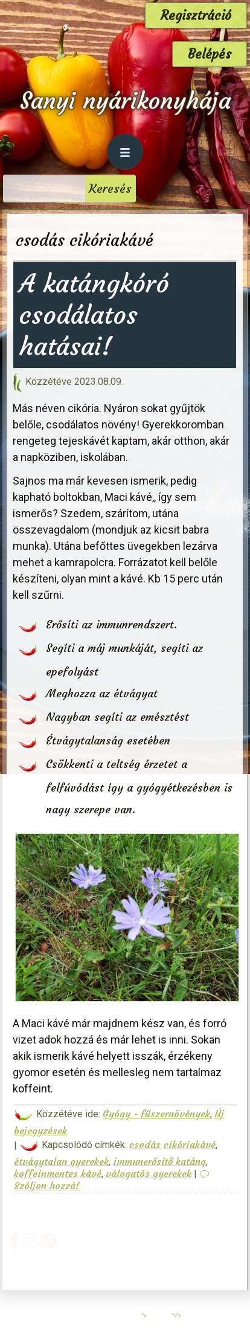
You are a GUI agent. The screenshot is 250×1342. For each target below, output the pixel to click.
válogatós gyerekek (148, 1173)
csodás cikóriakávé (172, 1144)
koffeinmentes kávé (57, 1173)
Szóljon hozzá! (47, 1185)
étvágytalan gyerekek (61, 1161)
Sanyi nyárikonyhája (125, 100)
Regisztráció (196, 15)
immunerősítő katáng (159, 1161)
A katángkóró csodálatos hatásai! (94, 315)
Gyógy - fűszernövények (156, 1114)
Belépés (209, 54)
